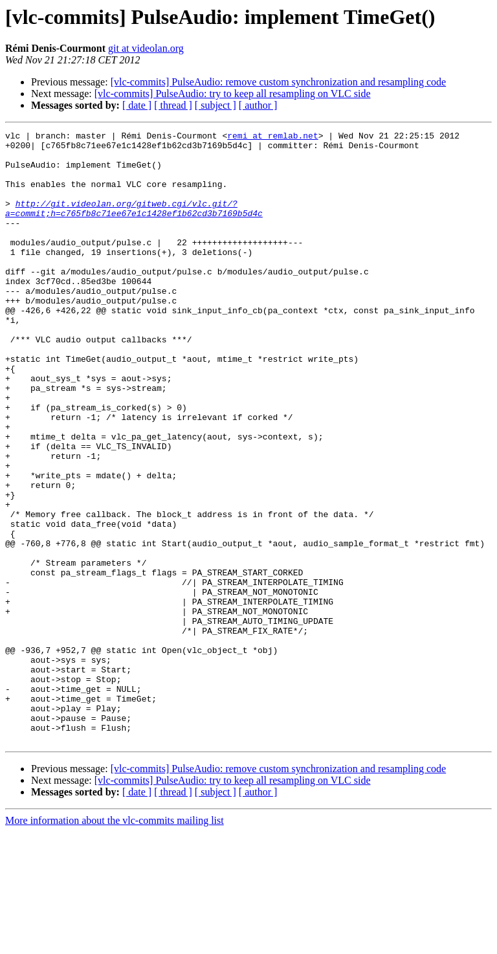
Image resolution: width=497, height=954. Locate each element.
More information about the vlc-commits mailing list (114, 942)
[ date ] (136, 105)
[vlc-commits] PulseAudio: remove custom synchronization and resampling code (279, 81)
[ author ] (258, 105)
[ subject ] (215, 105)
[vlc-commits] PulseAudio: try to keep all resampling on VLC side (232, 93)
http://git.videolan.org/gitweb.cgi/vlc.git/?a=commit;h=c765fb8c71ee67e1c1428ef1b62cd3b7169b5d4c (134, 224)
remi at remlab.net (272, 137)
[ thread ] (173, 105)
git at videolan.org (146, 48)
